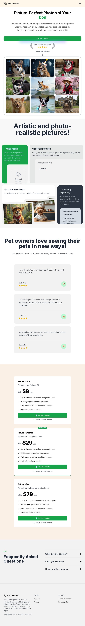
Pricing (36, 602)
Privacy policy (63, 602)
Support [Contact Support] (37, 599)
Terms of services (65, 599)
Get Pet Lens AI (42, 39)
